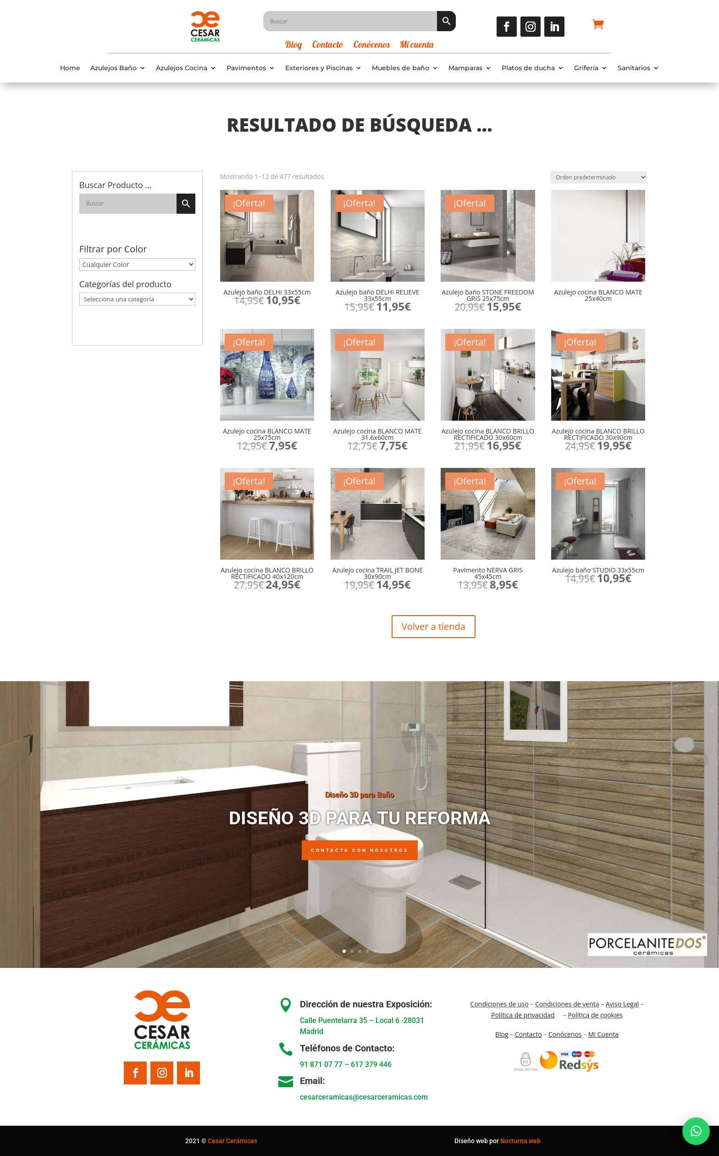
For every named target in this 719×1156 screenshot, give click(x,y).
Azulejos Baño (113, 68)
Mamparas (465, 68)
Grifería (586, 68)
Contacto (327, 45)
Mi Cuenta (603, 1034)
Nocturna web (520, 1141)
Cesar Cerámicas (232, 1141)
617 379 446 (371, 1064)
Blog (293, 45)
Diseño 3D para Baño (359, 794)
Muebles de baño (400, 68)
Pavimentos (246, 68)
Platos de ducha (528, 68)
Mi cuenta (416, 45)
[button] (696, 1131)
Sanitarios (634, 68)
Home (70, 68)
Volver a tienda (433, 626)
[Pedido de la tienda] (598, 177)
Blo (502, 1034)
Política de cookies (595, 1015)
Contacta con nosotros (360, 850)
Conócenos (371, 45)
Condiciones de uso (499, 1004)
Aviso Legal (622, 1004)
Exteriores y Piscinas (319, 68)
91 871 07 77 (321, 1064)
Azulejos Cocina (181, 68)
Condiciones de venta (567, 1004)
